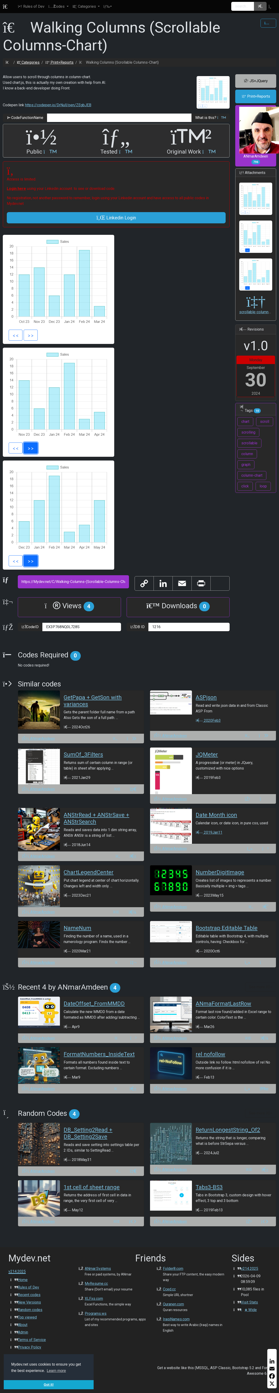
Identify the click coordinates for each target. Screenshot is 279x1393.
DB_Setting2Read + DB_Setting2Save (88, 1133)
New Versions (29, 1302)
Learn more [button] (56, 1371)
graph (245, 464)
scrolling (248, 432)
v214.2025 (249, 1268)
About (22, 1325)
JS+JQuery (256, 81)
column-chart (251, 475)
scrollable (249, 443)
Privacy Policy (29, 1347)
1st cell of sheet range (92, 1187)
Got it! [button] (49, 1384)
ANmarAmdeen (257, 135)
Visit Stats (249, 1302)
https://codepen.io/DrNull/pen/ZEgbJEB (58, 105)
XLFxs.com (94, 1298)
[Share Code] (268, 23)
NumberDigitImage (220, 872)
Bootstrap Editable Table (226, 928)
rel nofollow (210, 1054)
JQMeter (207, 754)
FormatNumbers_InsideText (99, 1054)
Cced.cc (169, 1289)
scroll (264, 421)
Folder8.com (173, 1268)
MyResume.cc (96, 1283)
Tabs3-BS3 (209, 1187)
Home (23, 1280)
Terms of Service (32, 1340)
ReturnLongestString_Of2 (228, 1130)
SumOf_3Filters (83, 754)
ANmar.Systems (98, 1268)
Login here (16, 188)
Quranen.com (173, 1304)
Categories (28, 62)
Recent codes (29, 1295)
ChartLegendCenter (89, 872)
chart (245, 421)
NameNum (77, 928)
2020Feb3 (208, 720)
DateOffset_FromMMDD (94, 1003)
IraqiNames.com (176, 1319)
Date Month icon (216, 815)
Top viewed (27, 1317)
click (245, 486)
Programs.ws (95, 1313)
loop (263, 486)
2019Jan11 (209, 832)
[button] (58, 6)
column (247, 454)
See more (260, 987)
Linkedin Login (116, 218)
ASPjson (206, 697)
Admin (23, 1332)
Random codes (30, 1310)
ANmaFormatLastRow (223, 1003)
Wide (249, 1310)
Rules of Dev (28, 1287)
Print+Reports (59, 62)
